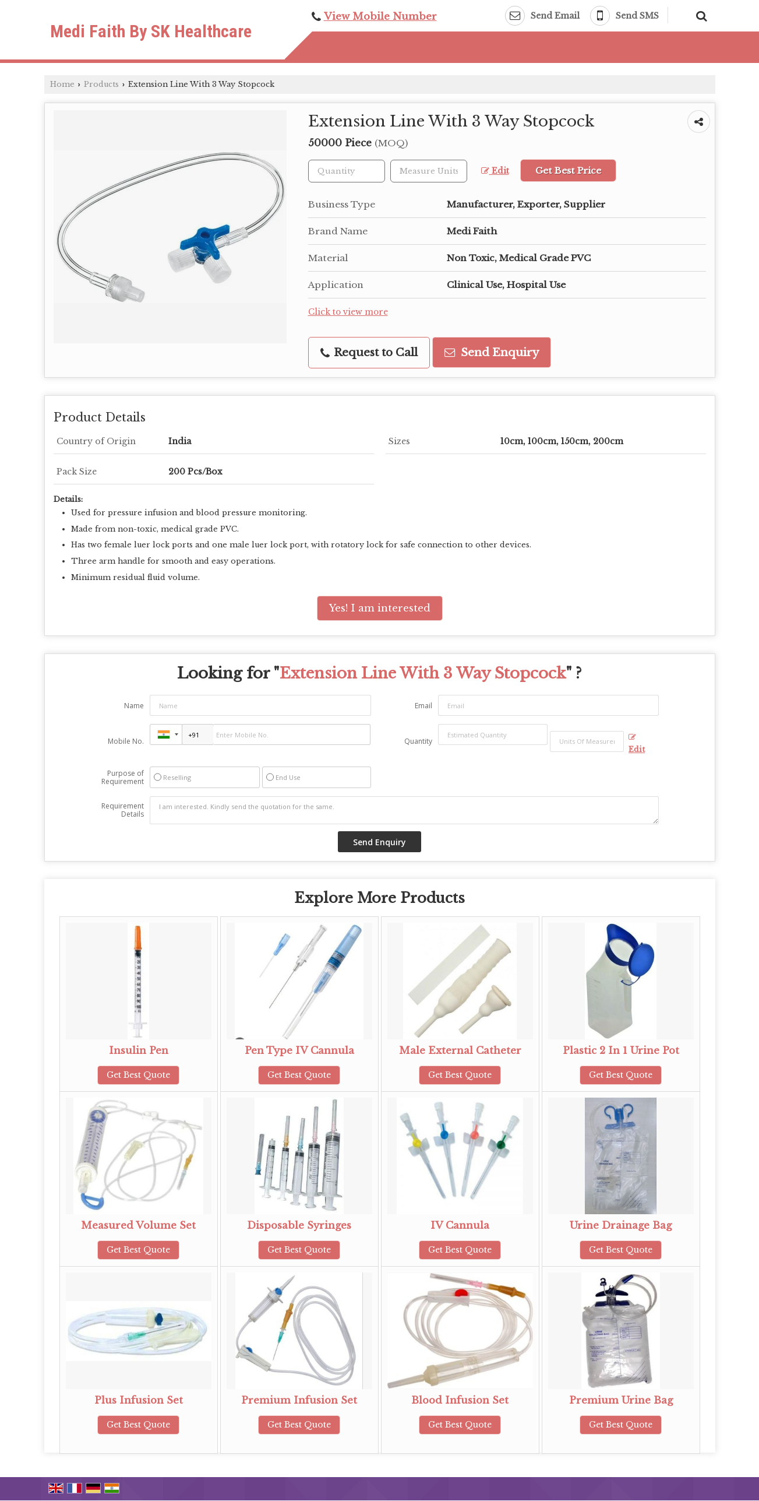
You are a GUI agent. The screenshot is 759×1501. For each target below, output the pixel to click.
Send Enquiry (491, 352)
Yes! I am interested (379, 608)
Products (101, 84)
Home (62, 84)
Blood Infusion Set (460, 1400)
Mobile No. (126, 741)
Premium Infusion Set (299, 1400)
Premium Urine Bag (621, 1400)
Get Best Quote (138, 1075)
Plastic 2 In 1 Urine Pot (621, 1051)
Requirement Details (122, 810)
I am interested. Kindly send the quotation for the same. (404, 810)
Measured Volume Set (138, 1225)
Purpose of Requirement (122, 777)
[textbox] (428, 171)
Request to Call (369, 352)
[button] (380, 16)
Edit (495, 171)
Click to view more (348, 312)
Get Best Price (568, 170)
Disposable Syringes (299, 1225)
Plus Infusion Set (138, 1400)
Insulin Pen (138, 1051)
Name (134, 706)
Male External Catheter (460, 1051)
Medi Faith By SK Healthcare (151, 31)
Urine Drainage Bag (621, 1225)
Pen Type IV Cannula (299, 1051)
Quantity (418, 741)
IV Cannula (459, 1225)
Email (423, 706)
